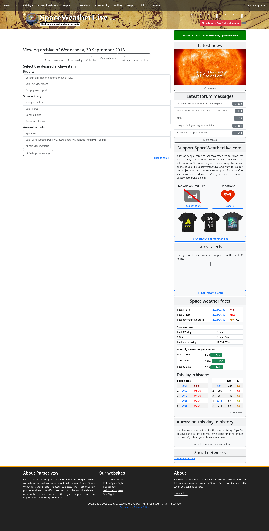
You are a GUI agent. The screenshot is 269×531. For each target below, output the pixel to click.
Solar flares (32, 108)
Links (143, 5)
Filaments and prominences (210, 133)
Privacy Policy (141, 507)
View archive (107, 58)
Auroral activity (47, 5)
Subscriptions (192, 205)
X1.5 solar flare (210, 75)
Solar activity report (37, 83)
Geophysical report (36, 90)
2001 (184, 385)
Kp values (31, 133)
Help (130, 5)
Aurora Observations (37, 145)
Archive (84, 5)
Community (102, 5)
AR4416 (210, 118)
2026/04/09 (218, 314)
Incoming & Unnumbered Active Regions (210, 104)
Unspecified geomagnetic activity (210, 126)
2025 (184, 400)
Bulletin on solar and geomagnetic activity (49, 77)
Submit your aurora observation (210, 444)
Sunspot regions (35, 102)
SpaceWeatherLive (184, 458)
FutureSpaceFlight (113, 483)
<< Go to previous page (38, 153)
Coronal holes (33, 114)
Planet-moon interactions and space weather (210, 111)
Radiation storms (35, 121)
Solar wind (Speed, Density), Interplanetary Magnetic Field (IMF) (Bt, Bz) (66, 139)
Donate (228, 205)
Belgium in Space (113, 490)
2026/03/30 (218, 309)
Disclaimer (126, 507)
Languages (257, 5)
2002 (184, 390)
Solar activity (23, 5)
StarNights (109, 494)
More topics (210, 139)
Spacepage (109, 486)
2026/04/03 (218, 319)
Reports (68, 5)
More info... (181, 493)
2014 (219, 400)
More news (210, 88)
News (7, 5)
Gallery (118, 5)
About (154, 5)
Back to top (162, 157)
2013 (184, 395)
